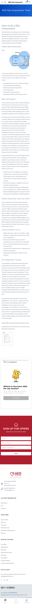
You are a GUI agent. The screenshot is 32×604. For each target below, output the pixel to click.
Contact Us (4, 525)
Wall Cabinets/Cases (6, 552)
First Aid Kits (4, 558)
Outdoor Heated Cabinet (7, 563)
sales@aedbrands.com (7, 576)
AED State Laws (5, 527)
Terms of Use (23, 595)
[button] (26, 2)
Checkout (3, 508)
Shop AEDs (4, 544)
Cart (2, 505)
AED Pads (3, 550)
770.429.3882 (8, 490)
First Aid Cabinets (5, 560)
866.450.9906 (8, 488)
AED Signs (3, 555)
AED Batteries (4, 547)
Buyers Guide (4, 519)
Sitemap (3, 533)
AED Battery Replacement (8, 530)
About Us (3, 522)
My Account (4, 503)
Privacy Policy (15, 595)
